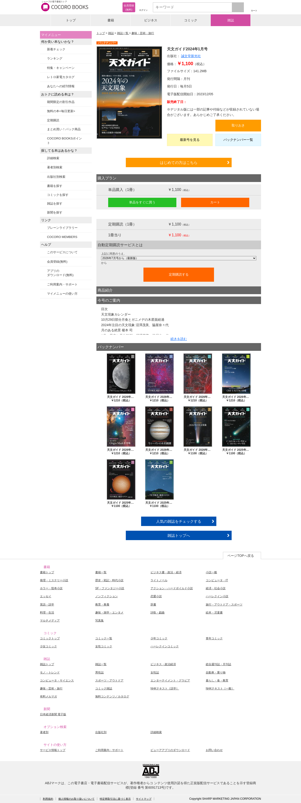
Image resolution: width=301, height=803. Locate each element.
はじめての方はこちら (179, 162)
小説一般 (211, 572)
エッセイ (45, 596)
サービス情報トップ (52, 750)
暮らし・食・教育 (217, 680)
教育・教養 (102, 604)
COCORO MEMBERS (62, 237)
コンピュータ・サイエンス (57, 680)
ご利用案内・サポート (62, 284)
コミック (190, 20)
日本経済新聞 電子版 (53, 714)
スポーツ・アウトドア (109, 680)
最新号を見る (190, 140)
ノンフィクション (106, 596)
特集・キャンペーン (61, 68)
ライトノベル (158, 580)
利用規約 (48, 798)
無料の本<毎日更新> (61, 111)
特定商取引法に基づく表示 (115, 798)
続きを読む (178, 339)
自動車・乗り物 (216, 672)
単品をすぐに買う (142, 202)
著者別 (44, 732)
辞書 (153, 604)
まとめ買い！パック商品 (64, 129)
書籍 (110, 20)
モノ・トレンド (50, 672)
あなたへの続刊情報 (61, 86)
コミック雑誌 (103, 688)
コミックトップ (50, 638)
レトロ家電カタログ (61, 77)
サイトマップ (143, 798)
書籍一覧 (101, 572)
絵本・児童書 (214, 612)
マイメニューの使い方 (62, 293)
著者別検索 (54, 167)
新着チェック (56, 49)
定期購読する (179, 274)
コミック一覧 (103, 638)
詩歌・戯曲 (157, 612)
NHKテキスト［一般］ (220, 688)
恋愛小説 (156, 596)
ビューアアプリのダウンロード (170, 750)
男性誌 (99, 672)
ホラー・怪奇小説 (51, 588)
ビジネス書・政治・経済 (166, 572)
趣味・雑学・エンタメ (109, 612)
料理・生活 (47, 612)
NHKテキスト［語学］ (164, 688)
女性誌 (154, 672)
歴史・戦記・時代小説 (109, 580)
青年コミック (214, 638)
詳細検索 (53, 158)
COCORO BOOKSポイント (64, 140)
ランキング (54, 58)
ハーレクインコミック (164, 646)
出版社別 (101, 732)
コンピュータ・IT (217, 580)
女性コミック (103, 646)
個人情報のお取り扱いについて (76, 798)
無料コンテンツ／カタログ (112, 696)
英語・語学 (47, 604)
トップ (71, 20)
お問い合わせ (214, 750)
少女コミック (48, 646)
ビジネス (150, 20)
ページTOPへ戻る (240, 556)
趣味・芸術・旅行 (142, 33)
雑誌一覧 (123, 33)
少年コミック (158, 638)
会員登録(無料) (57, 261)
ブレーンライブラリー (62, 227)
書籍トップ (47, 572)
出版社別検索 (56, 176)
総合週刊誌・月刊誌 (218, 664)
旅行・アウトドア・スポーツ (224, 604)
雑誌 (230, 20)
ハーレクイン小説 (217, 596)
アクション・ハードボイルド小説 (171, 588)
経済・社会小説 (216, 588)
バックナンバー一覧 (238, 140)
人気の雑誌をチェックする (178, 521)
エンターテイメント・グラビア (170, 680)
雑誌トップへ (178, 535)
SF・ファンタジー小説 (109, 588)
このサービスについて (62, 252)
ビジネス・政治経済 (163, 664)
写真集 (99, 620)
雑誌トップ (47, 664)
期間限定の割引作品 (61, 102)
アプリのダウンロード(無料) (60, 273)
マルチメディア (50, 620)
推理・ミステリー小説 (54, 580)
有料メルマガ (48, 696)
